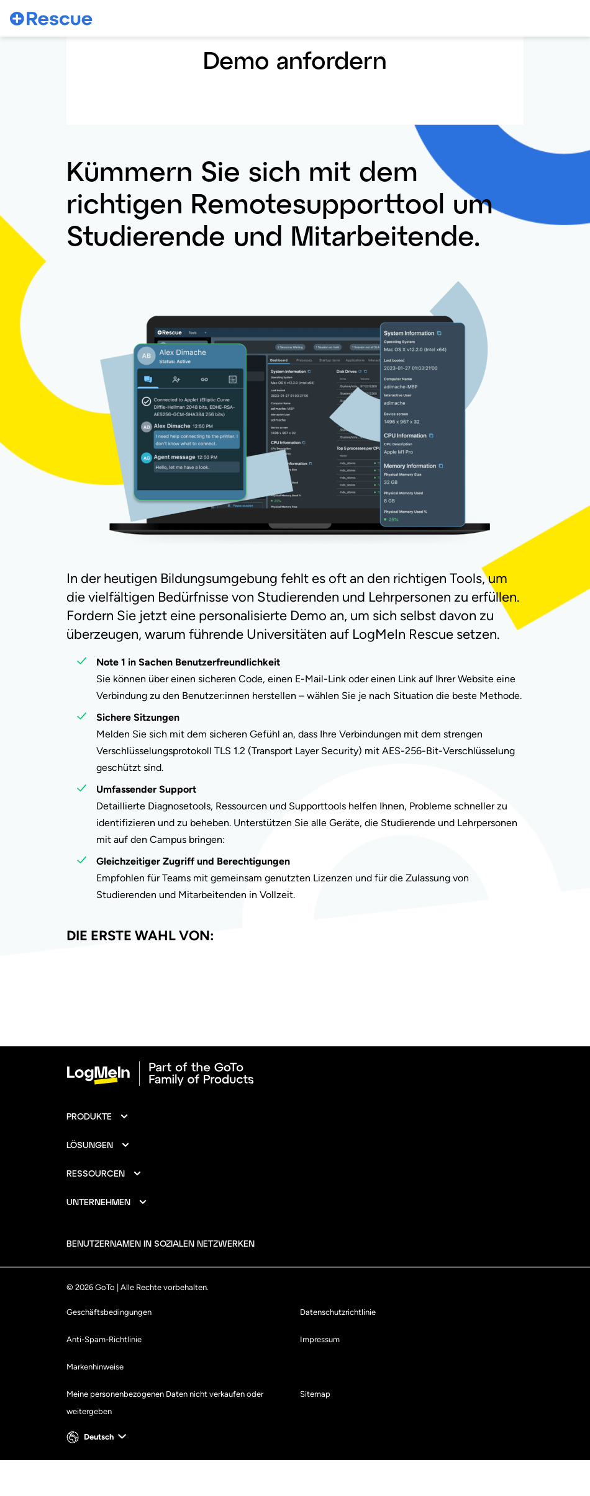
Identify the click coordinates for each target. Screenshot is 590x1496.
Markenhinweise (95, 1402)
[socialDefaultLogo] (275, 1279)
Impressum (320, 1375)
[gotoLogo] (51, 18)
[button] (97, 1152)
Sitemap (315, 1430)
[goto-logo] (295, 1109)
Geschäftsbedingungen (109, 1348)
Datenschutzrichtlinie (338, 1348)
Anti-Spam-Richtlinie (104, 1375)
